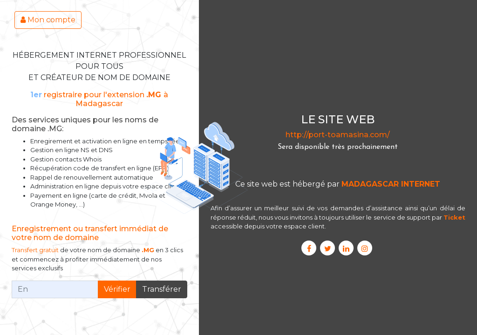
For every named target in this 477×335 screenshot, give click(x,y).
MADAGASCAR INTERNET (390, 184)
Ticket (454, 217)
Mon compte (47, 19)
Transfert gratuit (35, 250)
